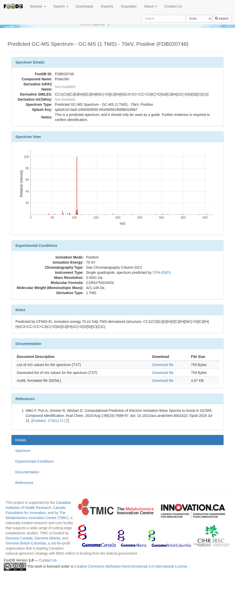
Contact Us (173, 6)
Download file (162, 365)
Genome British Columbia (26, 543)
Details (20, 440)
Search (60, 6)
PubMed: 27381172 (50, 421)
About (150, 6)
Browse (38, 6)
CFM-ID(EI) (162, 272)
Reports (107, 6)
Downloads (84, 6)
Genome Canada (19, 538)
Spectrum (22, 451)
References (24, 483)
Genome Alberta (47, 538)
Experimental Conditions (34, 461)
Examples (128, 6)
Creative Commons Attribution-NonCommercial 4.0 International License (131, 566)
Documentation (27, 472)
